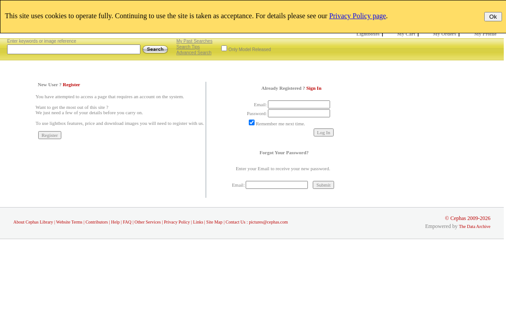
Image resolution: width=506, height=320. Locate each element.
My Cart (406, 33)
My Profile (485, 33)
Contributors (96, 222)
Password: (257, 113)
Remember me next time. (280, 123)
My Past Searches (194, 41)
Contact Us (236, 222)
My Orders (444, 33)
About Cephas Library (33, 222)
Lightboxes (367, 33)
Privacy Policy (177, 222)
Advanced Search (193, 52)
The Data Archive (474, 226)
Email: (260, 104)
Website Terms (69, 222)
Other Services (148, 222)
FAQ (127, 222)
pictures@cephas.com (268, 222)
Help (115, 222)
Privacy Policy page (357, 16)
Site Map (214, 222)
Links (198, 222)
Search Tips (188, 46)
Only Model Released (249, 49)
